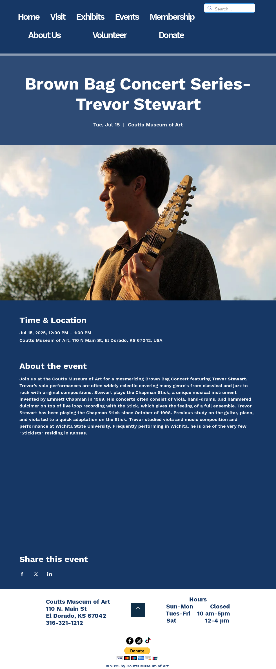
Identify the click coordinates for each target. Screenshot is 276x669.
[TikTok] (148, 641)
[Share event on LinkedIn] (49, 574)
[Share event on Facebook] (22, 574)
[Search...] (229, 9)
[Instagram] (139, 641)
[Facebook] (129, 641)
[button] (58, 17)
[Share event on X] (36, 574)
